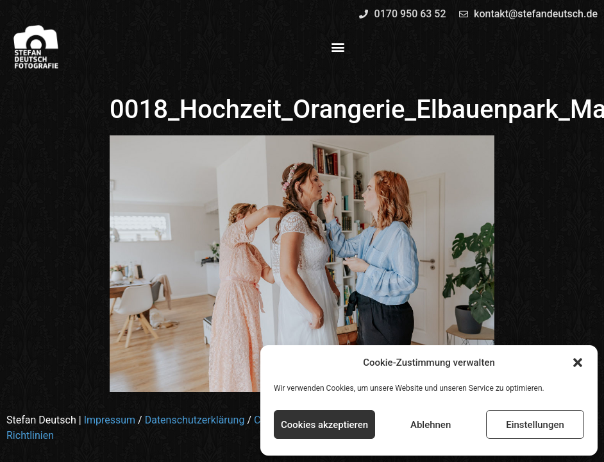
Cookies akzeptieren (324, 425)
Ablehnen (430, 425)
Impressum (110, 420)
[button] (577, 362)
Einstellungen (535, 425)
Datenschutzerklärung (195, 420)
